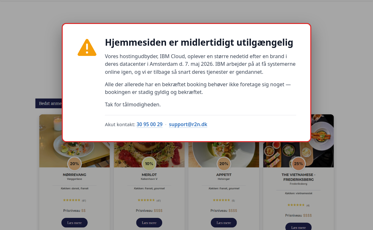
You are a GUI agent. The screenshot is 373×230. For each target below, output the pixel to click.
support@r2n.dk (188, 124)
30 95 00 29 (150, 124)
